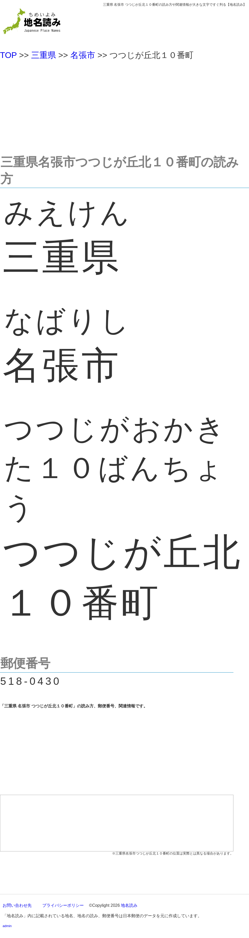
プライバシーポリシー (63, 905)
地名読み (129, 905)
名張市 (82, 55)
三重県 (43, 55)
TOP (8, 55)
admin (7, 926)
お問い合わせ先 (17, 905)
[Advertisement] (124, 105)
